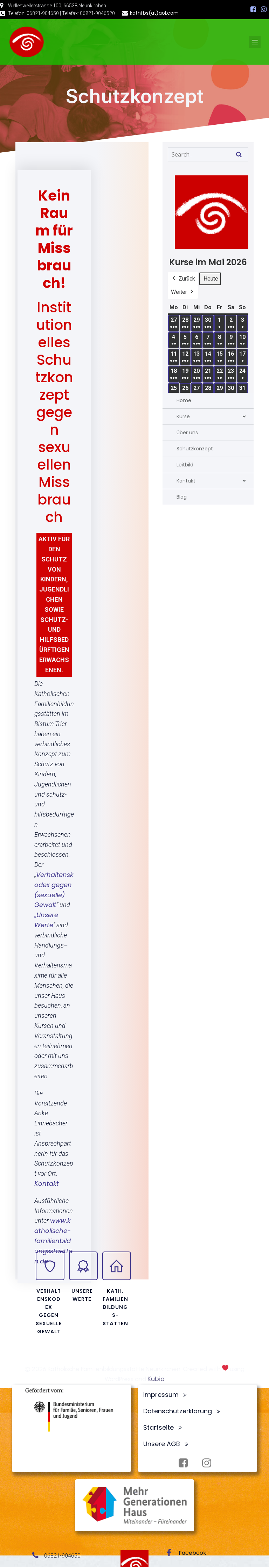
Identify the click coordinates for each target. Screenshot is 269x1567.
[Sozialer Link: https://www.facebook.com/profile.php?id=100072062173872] (253, 9)
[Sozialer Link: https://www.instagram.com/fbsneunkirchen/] (263, 9)
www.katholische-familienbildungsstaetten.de (53, 1240)
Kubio (156, 1378)
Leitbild (185, 464)
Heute (211, 278)
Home (184, 400)
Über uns (187, 432)
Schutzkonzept (195, 448)
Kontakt (46, 1183)
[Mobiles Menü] (255, 42)
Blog (182, 496)
